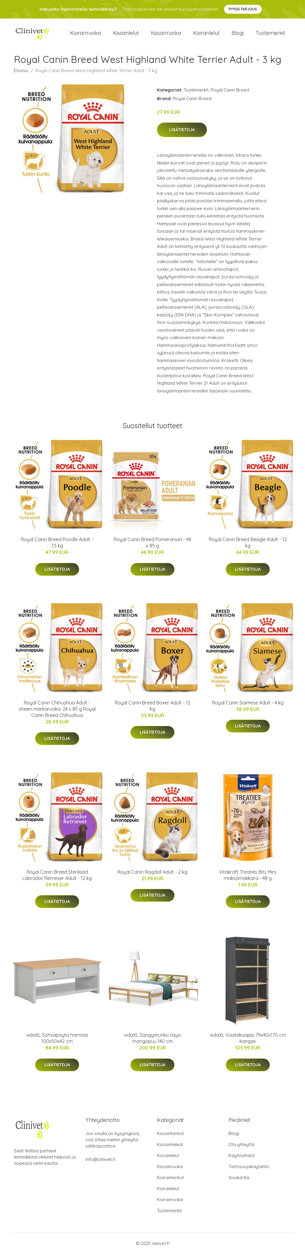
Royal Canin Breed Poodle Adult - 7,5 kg (57, 548)
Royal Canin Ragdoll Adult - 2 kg (152, 877)
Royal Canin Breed (230, 95)
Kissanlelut (126, 35)
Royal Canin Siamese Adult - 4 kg (248, 708)
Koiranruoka (85, 35)
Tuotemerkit (270, 35)
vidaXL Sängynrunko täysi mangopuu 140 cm (152, 1043)
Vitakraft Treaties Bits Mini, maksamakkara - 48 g (248, 880)
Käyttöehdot (241, 1161)
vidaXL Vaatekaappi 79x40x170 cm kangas (248, 1043)
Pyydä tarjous (243, 9)
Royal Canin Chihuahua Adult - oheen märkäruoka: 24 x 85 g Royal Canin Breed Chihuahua (57, 714)
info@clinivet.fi (100, 1165)
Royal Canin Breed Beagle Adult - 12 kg (248, 548)
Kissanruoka (166, 35)
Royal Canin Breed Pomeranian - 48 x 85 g (152, 548)
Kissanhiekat (170, 1150)
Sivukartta (238, 1183)
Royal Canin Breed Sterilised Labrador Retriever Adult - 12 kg (57, 880)
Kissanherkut (170, 1139)
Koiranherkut (170, 1183)
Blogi (237, 35)
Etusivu (21, 75)
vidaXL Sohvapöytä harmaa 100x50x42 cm (57, 1043)
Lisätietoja (182, 135)
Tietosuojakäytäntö (248, 1172)
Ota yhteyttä (241, 1150)
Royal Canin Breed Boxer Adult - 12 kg (152, 711)
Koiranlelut (206, 35)
